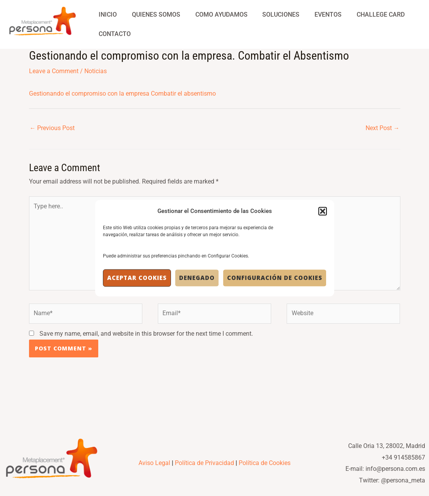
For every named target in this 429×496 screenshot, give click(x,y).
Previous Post (52, 128)
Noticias (95, 71)
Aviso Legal (154, 466)
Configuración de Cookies (274, 278)
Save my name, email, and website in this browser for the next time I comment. (146, 337)
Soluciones (272, 14)
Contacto (113, 34)
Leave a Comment (54, 71)
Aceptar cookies (137, 278)
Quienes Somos (152, 14)
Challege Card (366, 14)
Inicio (106, 14)
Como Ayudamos (215, 14)
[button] (322, 211)
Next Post (383, 128)
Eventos (316, 14)
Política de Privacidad (204, 466)
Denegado (197, 278)
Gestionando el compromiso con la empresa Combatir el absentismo (122, 93)
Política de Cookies (265, 466)
